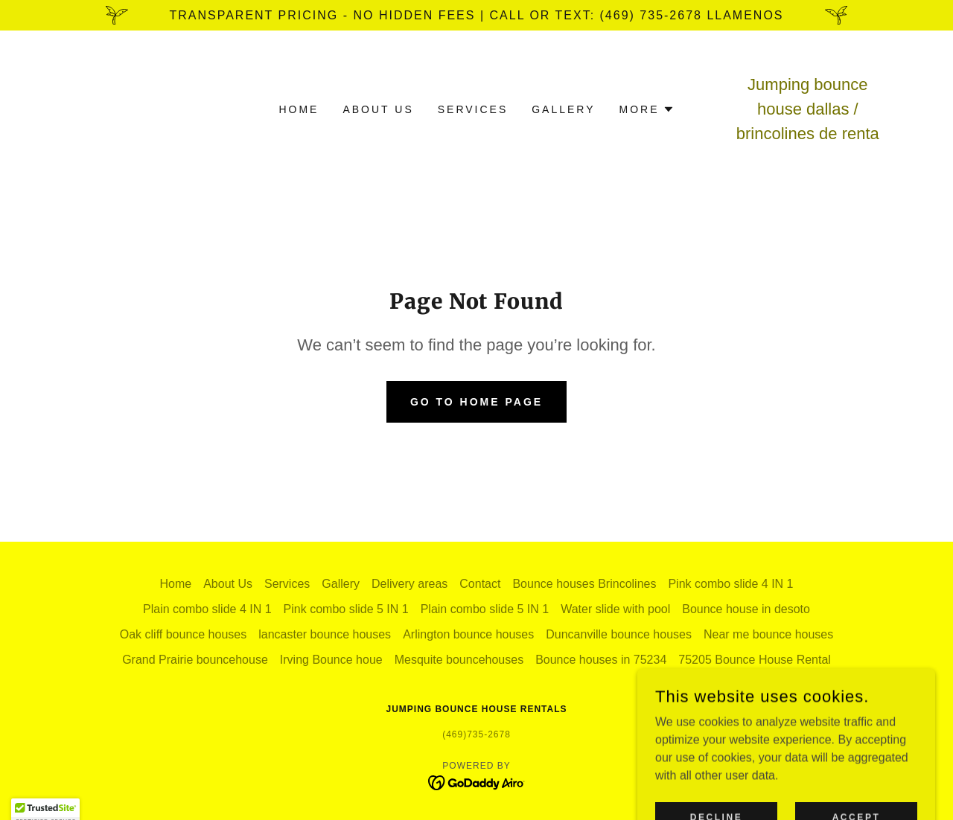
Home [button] (175, 583)
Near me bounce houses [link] (768, 634)
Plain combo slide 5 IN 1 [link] (485, 609)
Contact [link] (479, 583)
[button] (647, 109)
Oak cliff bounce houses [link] (183, 634)
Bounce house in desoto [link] (746, 609)
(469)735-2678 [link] (476, 734)
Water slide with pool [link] (615, 609)
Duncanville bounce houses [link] (619, 634)
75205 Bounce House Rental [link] (754, 659)
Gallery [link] (563, 109)
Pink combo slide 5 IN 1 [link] (346, 609)
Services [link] (473, 109)
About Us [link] (377, 109)
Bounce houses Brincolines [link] (584, 583)
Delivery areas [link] (409, 583)
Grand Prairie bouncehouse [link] (195, 659)
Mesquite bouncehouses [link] (459, 659)
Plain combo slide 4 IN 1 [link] (207, 609)
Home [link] (298, 109)
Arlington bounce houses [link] (468, 634)
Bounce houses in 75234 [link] (600, 659)
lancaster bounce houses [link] (324, 634)
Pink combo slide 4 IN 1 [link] (730, 583)
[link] (477, 781)
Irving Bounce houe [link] (331, 659)
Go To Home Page (476, 402)
